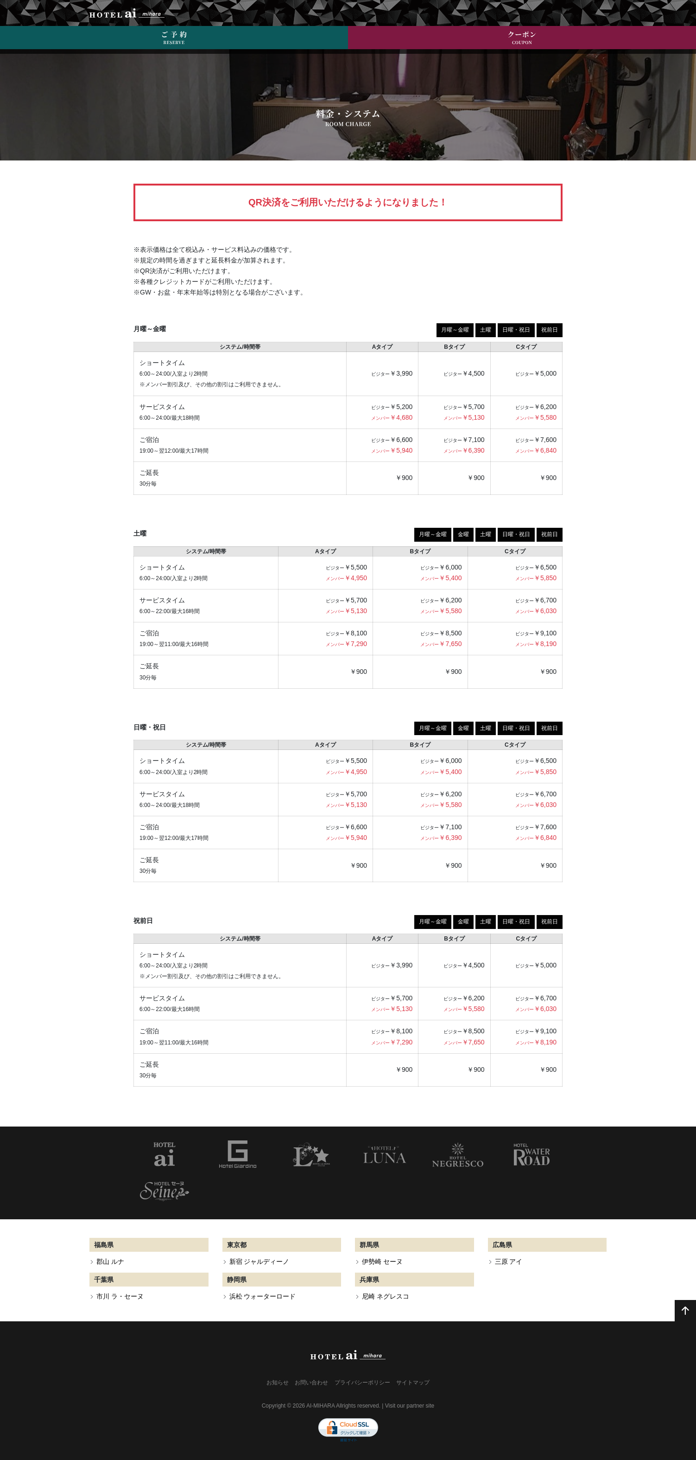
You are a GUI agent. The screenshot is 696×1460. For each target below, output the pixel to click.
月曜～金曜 (455, 330)
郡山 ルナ (110, 1261)
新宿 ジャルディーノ (259, 1261)
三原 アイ (509, 1261)
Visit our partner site (410, 1405)
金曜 (463, 534)
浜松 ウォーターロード (262, 1296)
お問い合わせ (311, 1382)
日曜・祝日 (516, 330)
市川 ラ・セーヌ (120, 1296)
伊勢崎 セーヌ (382, 1261)
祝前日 (549, 330)
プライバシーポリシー (362, 1382)
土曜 (485, 330)
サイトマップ (413, 1382)
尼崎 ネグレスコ (385, 1296)
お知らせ (277, 1382)
